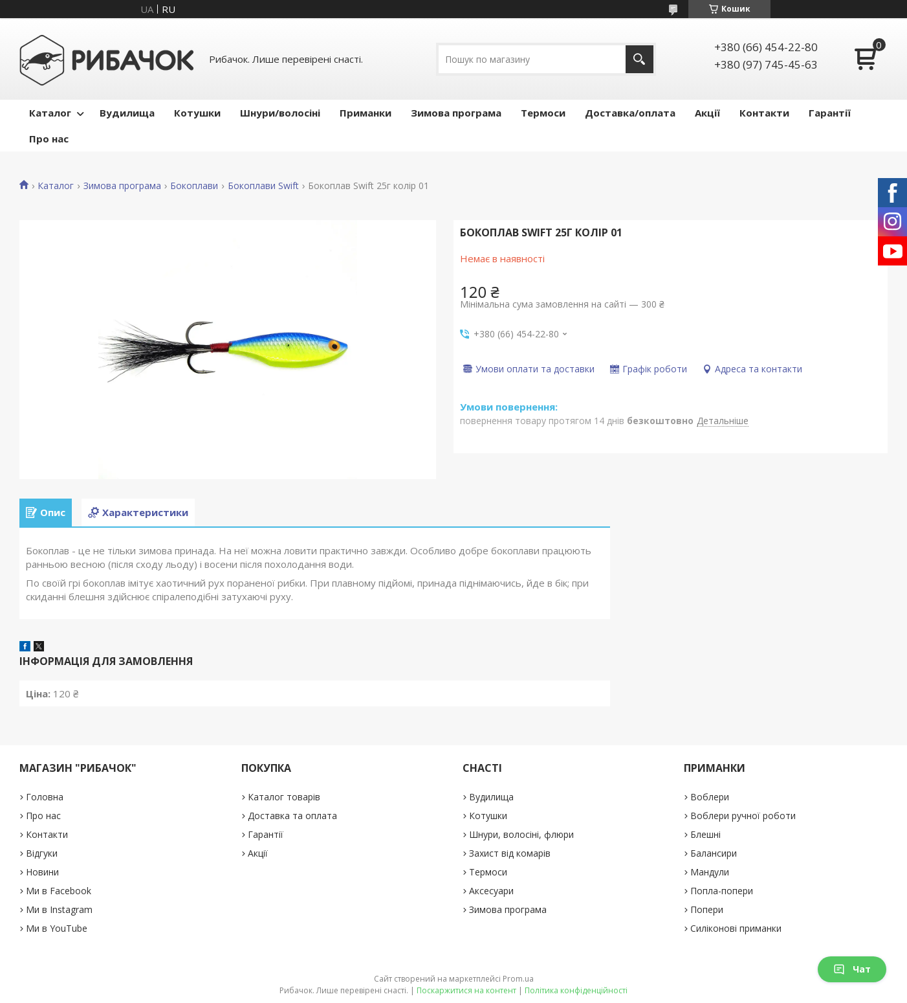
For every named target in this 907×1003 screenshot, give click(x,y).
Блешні (705, 834)
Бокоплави (194, 186)
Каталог (50, 112)
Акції (707, 112)
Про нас (49, 138)
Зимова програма (456, 112)
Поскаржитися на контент (466, 990)
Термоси (543, 112)
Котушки (197, 112)
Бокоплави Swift (263, 186)
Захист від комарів (510, 853)
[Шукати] (639, 59)
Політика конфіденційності (576, 990)
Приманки (365, 112)
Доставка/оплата (630, 112)
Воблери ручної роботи (743, 815)
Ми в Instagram (59, 909)
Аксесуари (491, 891)
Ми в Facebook (58, 891)
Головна (44, 797)
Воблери (709, 797)
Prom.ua (518, 978)
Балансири (713, 853)
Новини (42, 872)
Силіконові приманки (735, 928)
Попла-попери (721, 891)
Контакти (764, 112)
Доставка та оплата (292, 815)
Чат (852, 969)
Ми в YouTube (56, 928)
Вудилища (127, 112)
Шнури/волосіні (280, 112)
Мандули (709, 872)
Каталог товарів (284, 797)
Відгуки (42, 853)
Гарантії (830, 112)
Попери (706, 909)
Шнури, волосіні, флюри (521, 834)
